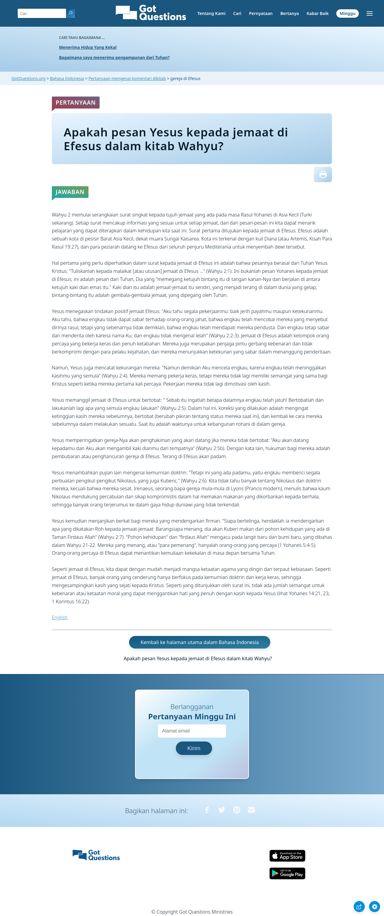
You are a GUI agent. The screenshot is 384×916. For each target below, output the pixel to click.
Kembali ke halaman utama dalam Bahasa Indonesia (200, 642)
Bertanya (289, 13)
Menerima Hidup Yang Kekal (88, 47)
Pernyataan (261, 13)
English (60, 617)
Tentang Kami (211, 13)
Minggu (347, 13)
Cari (237, 13)
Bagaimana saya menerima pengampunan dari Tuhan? (114, 57)
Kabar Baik (318, 13)
